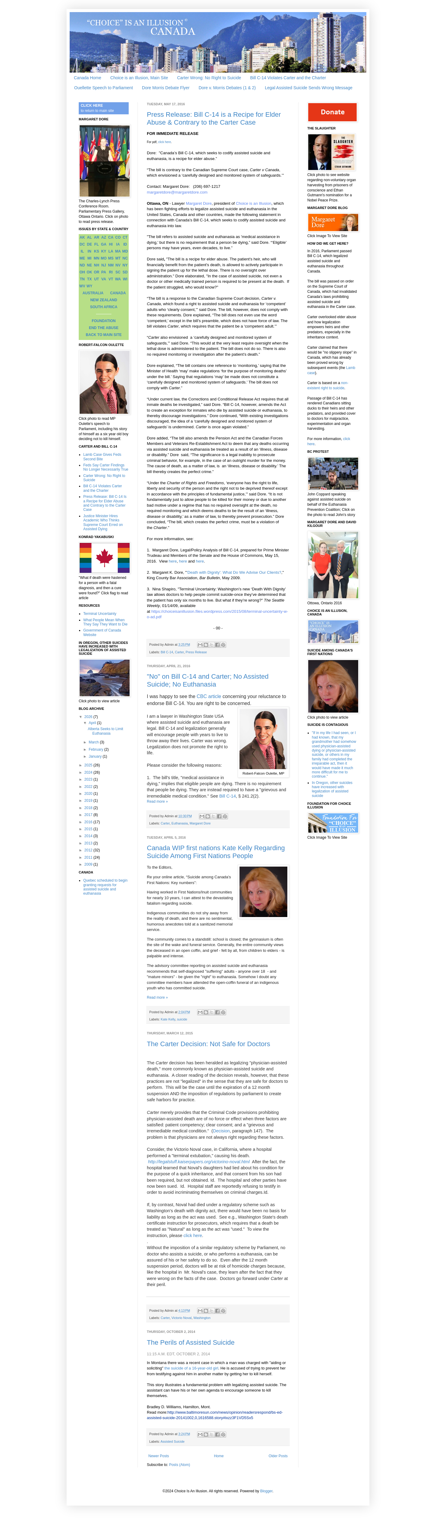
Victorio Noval (181, 1318)
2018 (89, 808)
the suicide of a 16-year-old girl (191, 1368)
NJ (103, 265)
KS (96, 251)
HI (111, 244)
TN (82, 279)
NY (125, 265)
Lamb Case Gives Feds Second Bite (102, 456)
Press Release (196, 652)
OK (89, 272)
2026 (89, 717)
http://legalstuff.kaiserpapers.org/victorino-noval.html (199, 1161)
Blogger (266, 1491)
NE (89, 265)
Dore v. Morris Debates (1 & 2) (227, 87)
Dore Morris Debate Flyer (166, 87)
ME (82, 258)
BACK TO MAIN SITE (103, 335)
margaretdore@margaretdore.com (177, 192)
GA (103, 244)
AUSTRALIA (92, 293)
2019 (89, 800)
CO (118, 237)
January (96, 756)
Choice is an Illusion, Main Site (139, 77)
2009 (89, 864)
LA (110, 251)
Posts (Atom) (179, 1465)
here (173, 561)
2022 (89, 787)
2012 (89, 850)
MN (97, 258)
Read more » (157, 801)
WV (82, 286)
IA (118, 244)
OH (82, 272)
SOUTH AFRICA (103, 307)
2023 (89, 779)
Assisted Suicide (172, 1441)
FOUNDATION (104, 321)
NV (118, 265)
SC (118, 272)
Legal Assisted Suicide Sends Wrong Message (308, 87)
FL (96, 244)
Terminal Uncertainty (99, 614)
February (96, 749)
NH (96, 265)
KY (103, 251)
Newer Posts (158, 1456)
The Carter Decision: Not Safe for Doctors (208, 1044)
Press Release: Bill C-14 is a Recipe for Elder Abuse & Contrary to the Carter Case (214, 118)
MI (89, 258)
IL (82, 251)
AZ (103, 237)
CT (125, 237)
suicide (182, 1019)
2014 (89, 836)
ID (125, 244)
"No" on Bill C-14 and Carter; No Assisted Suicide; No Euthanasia (208, 680)
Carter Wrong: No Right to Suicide (209, 77)
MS (111, 258)
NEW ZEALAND (103, 300)
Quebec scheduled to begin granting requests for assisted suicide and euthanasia (105, 887)
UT (96, 279)
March (94, 742)
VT (110, 279)
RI (111, 272)
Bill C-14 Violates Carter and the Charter (288, 77)
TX (89, 279)
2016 (89, 822)
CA (110, 237)
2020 (89, 794)
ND (82, 265)
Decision (221, 1130)
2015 (89, 829)
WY (89, 286)
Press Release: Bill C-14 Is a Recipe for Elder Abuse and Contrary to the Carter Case (105, 503)
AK (82, 237)
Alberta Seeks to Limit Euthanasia (105, 731)
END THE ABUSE (104, 328)
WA (118, 279)
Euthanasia (179, 823)
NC (125, 258)
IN (89, 251)
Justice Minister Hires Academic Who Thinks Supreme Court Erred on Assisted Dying (103, 522)
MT (118, 258)
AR (96, 237)
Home (219, 1456)
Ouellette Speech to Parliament (103, 87)
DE (89, 244)
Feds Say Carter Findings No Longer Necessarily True (105, 467)
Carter (179, 652)
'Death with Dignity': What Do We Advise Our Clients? (234, 572)
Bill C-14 (167, 652)
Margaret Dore (198, 203)
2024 (89, 772)
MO (104, 258)
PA (103, 272)
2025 (89, 765)
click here (164, 142)
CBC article (209, 696)
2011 (89, 857)
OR (96, 272)
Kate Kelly (168, 1019)
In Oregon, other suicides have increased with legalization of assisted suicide (332, 789)
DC (82, 244)
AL (89, 237)
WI (125, 279)
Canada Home (87, 77)
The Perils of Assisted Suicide (191, 1342)
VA (103, 279)
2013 (89, 843)
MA (118, 251)
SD (125, 272)
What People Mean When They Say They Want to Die (105, 622)
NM (111, 265)
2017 (89, 815)
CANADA (118, 293)
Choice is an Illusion (253, 203)
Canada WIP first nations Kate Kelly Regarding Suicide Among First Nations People (216, 852)
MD (125, 251)
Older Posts (278, 1456)
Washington (202, 1318)
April (93, 723)
